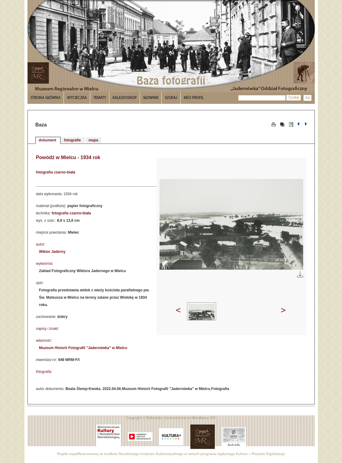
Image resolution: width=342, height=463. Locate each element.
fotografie (73, 140)
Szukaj (293, 98)
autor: (41, 244)
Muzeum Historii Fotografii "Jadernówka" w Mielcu (83, 348)
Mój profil (194, 98)
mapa (93, 140)
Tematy (99, 98)
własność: (44, 340)
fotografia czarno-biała (55, 172)
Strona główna (46, 98)
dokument (48, 140)
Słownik (150, 98)
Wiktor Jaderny (52, 252)
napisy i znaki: (47, 328)
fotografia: (44, 372)
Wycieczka (77, 98)
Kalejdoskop (124, 98)
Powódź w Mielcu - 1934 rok (68, 157)
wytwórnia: (44, 263)
